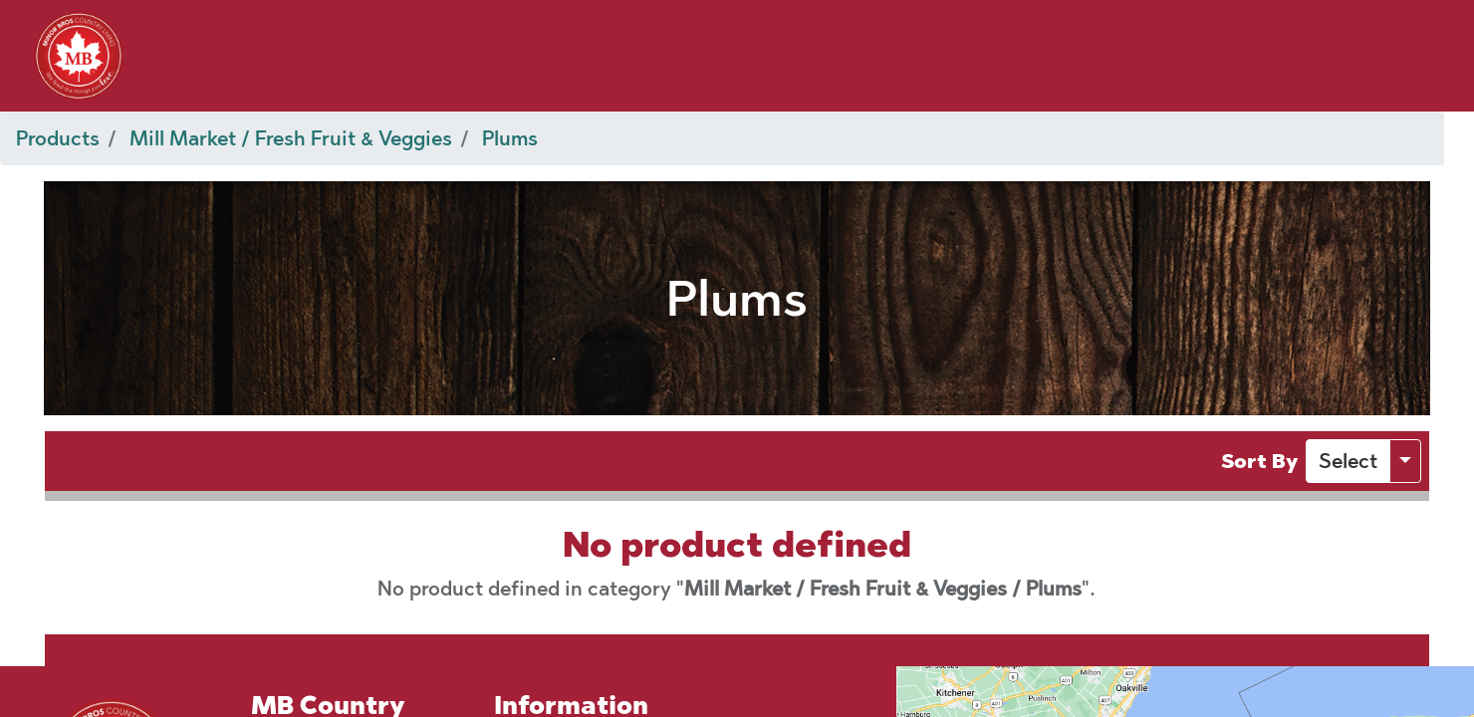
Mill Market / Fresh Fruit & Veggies (290, 138)
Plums (510, 138)
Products (58, 138)
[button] (1348, 461)
